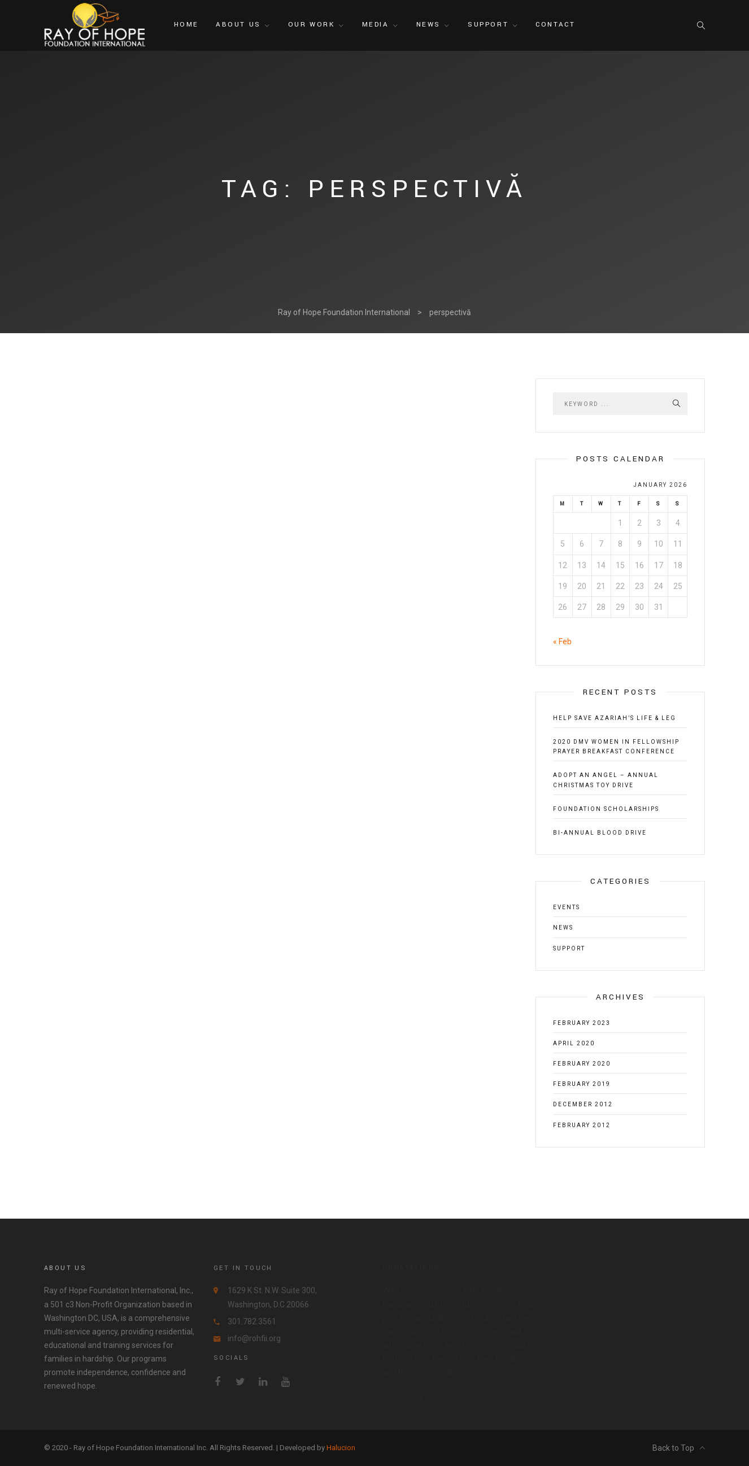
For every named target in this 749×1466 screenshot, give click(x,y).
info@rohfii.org (254, 1338)
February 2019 (582, 1084)
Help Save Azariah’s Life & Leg (614, 718)
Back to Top (678, 1447)
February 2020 (582, 1064)
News (563, 927)
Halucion (340, 1447)
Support (569, 948)
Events (566, 907)
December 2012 (583, 1104)
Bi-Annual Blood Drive (600, 833)
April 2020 (574, 1043)
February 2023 (582, 1023)
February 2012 (582, 1125)
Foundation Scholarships (606, 809)
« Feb (562, 641)
